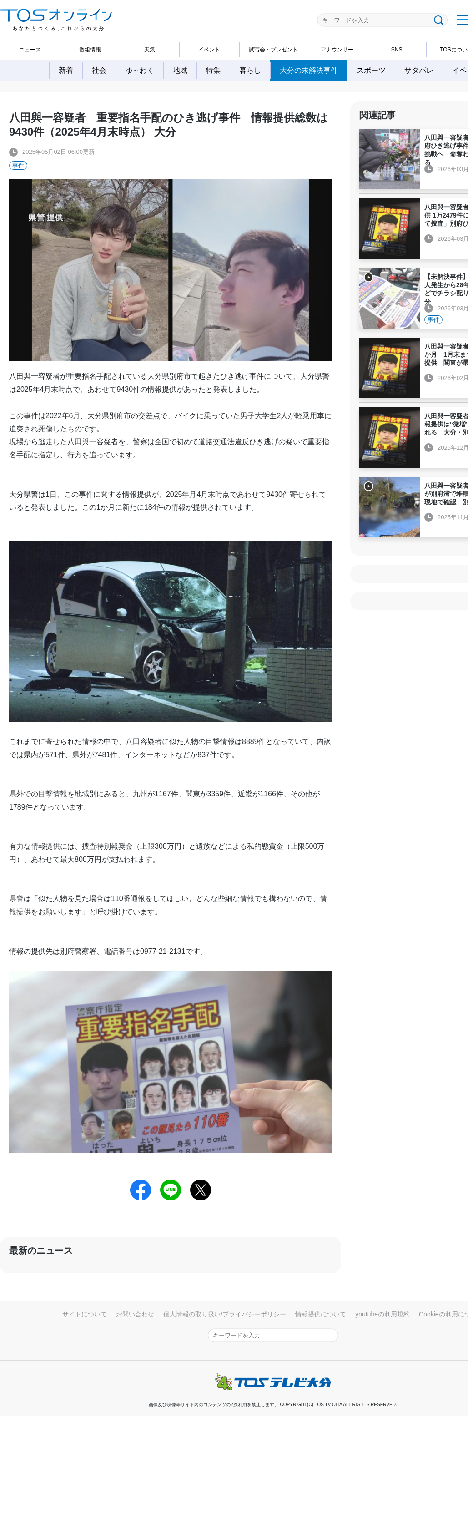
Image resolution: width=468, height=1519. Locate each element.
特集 (213, 70)
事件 (18, 165)
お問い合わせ (135, 1314)
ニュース (30, 49)
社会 (99, 70)
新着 (66, 70)
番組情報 (90, 49)
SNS (397, 49)
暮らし (250, 70)
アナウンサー (337, 49)
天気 (149, 49)
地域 (180, 70)
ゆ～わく (139, 70)
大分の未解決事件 (309, 70)
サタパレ (418, 70)
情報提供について (320, 1314)
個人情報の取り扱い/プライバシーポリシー (224, 1314)
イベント (209, 49)
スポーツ (371, 70)
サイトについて (84, 1314)
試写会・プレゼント (273, 49)
